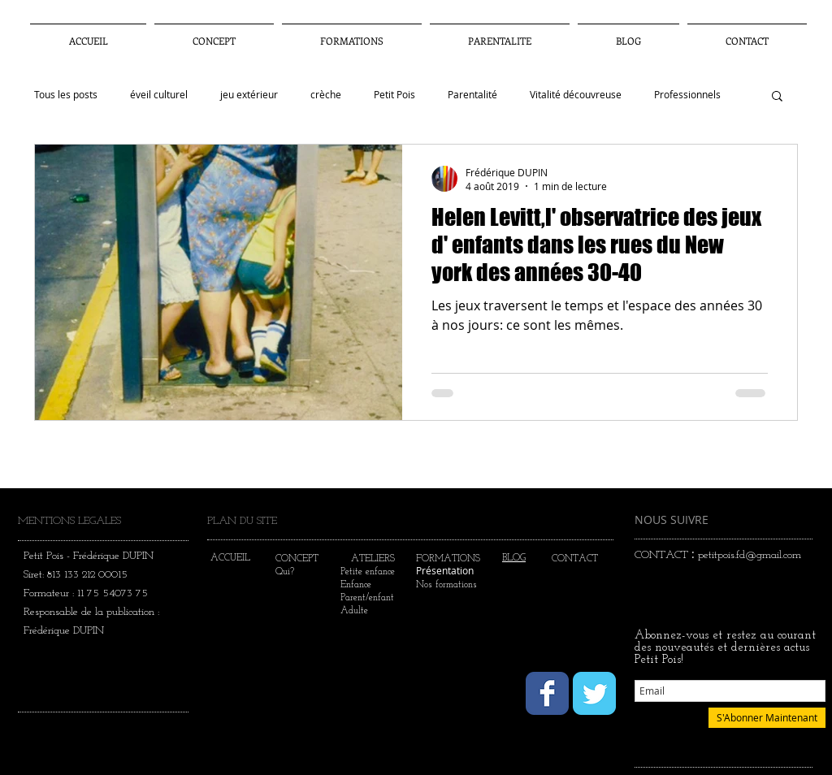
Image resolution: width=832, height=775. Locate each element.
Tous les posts (66, 95)
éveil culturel (159, 95)
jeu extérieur (249, 95)
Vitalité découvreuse (576, 95)
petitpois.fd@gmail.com (749, 555)
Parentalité (472, 95)
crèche (325, 95)
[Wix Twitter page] (594, 693)
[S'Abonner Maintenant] (767, 718)
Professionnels (687, 95)
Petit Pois (394, 95)
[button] (500, 34)
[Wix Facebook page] (547, 693)
